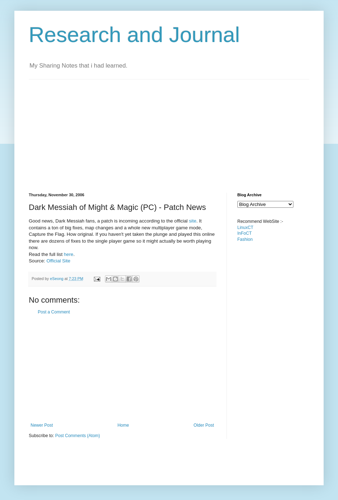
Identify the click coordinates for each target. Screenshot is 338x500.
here (68, 254)
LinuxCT (245, 227)
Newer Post (42, 425)
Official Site (58, 260)
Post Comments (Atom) (77, 435)
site (192, 221)
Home (123, 425)
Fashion (245, 239)
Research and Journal (134, 35)
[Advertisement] (152, 129)
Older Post (203, 425)
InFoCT (244, 233)
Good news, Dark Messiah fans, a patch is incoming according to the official (109, 221)
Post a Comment (54, 312)
